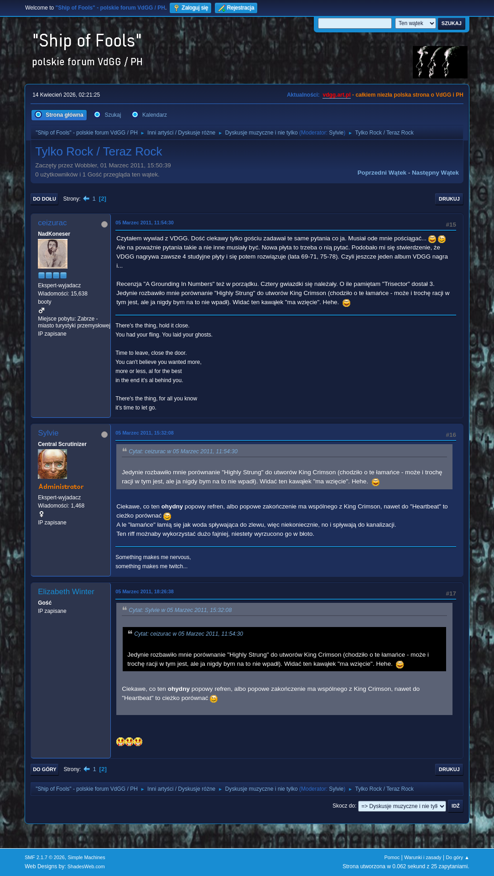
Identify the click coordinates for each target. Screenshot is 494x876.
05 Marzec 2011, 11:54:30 (144, 222)
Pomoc (392, 857)
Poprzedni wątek (382, 172)
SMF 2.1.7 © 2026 (45, 857)
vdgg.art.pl (336, 95)
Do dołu (44, 199)
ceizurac (52, 222)
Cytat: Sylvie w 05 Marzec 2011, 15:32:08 (180, 610)
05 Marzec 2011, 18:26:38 (144, 591)
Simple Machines (86, 857)
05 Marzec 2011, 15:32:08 (144, 432)
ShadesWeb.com (86, 866)
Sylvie (336, 133)
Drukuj (449, 199)
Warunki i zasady (423, 857)
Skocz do (344, 806)
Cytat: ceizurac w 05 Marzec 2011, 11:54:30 (183, 451)
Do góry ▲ (457, 857)
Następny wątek (435, 172)
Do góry (45, 769)
